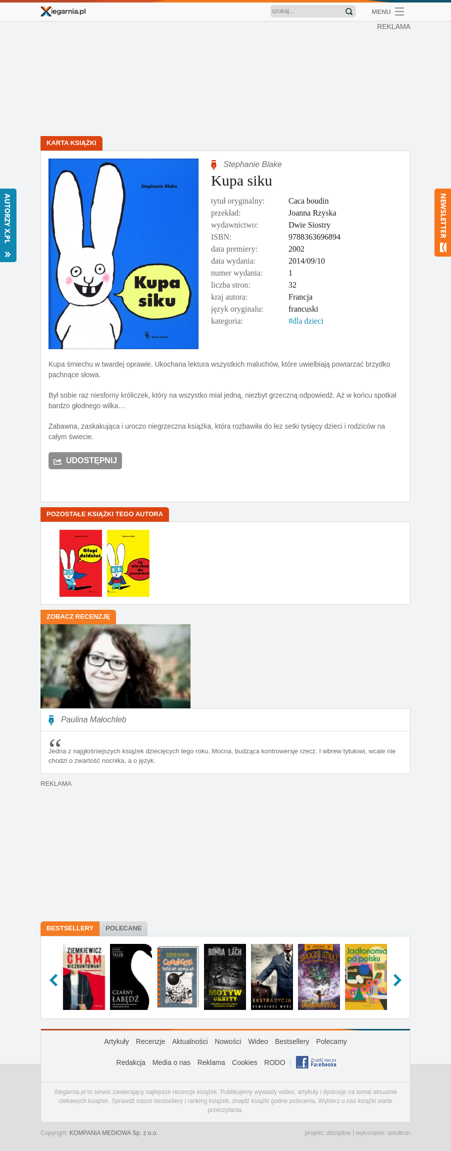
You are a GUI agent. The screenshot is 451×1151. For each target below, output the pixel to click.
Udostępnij (91, 460)
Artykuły (116, 1041)
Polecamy (331, 1041)
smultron (399, 1132)
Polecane (124, 928)
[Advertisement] (228, 80)
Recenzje (150, 1041)
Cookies (245, 1062)
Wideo (258, 1041)
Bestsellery (70, 928)
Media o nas (171, 1062)
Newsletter (442, 223)
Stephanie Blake (253, 164)
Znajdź (349, 11)
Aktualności (190, 1041)
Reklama (211, 1062)
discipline (338, 1132)
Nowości (228, 1041)
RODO (275, 1062)
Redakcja (131, 1062)
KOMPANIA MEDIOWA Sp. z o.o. (114, 1132)
